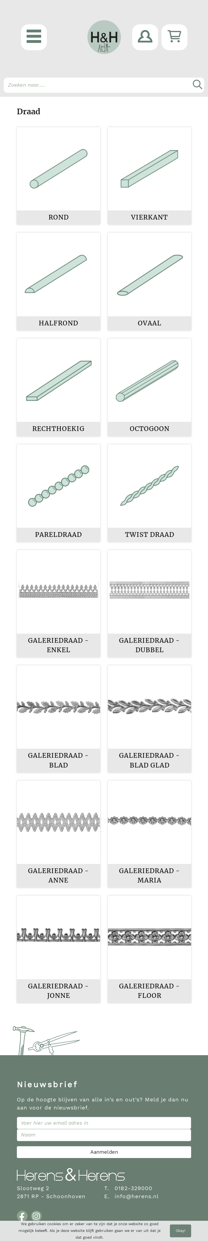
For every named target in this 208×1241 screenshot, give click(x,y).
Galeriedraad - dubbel (149, 645)
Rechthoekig (58, 429)
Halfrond (58, 323)
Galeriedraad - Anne (58, 875)
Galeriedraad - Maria (149, 875)
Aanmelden (104, 1152)
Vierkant (149, 217)
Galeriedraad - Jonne (58, 991)
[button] (34, 37)
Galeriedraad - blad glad (149, 760)
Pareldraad (58, 535)
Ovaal (149, 323)
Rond (59, 217)
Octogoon (150, 429)
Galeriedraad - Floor (149, 991)
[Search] (104, 85)
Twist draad (149, 535)
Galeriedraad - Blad (58, 760)
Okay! (180, 1231)
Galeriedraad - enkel (58, 645)
